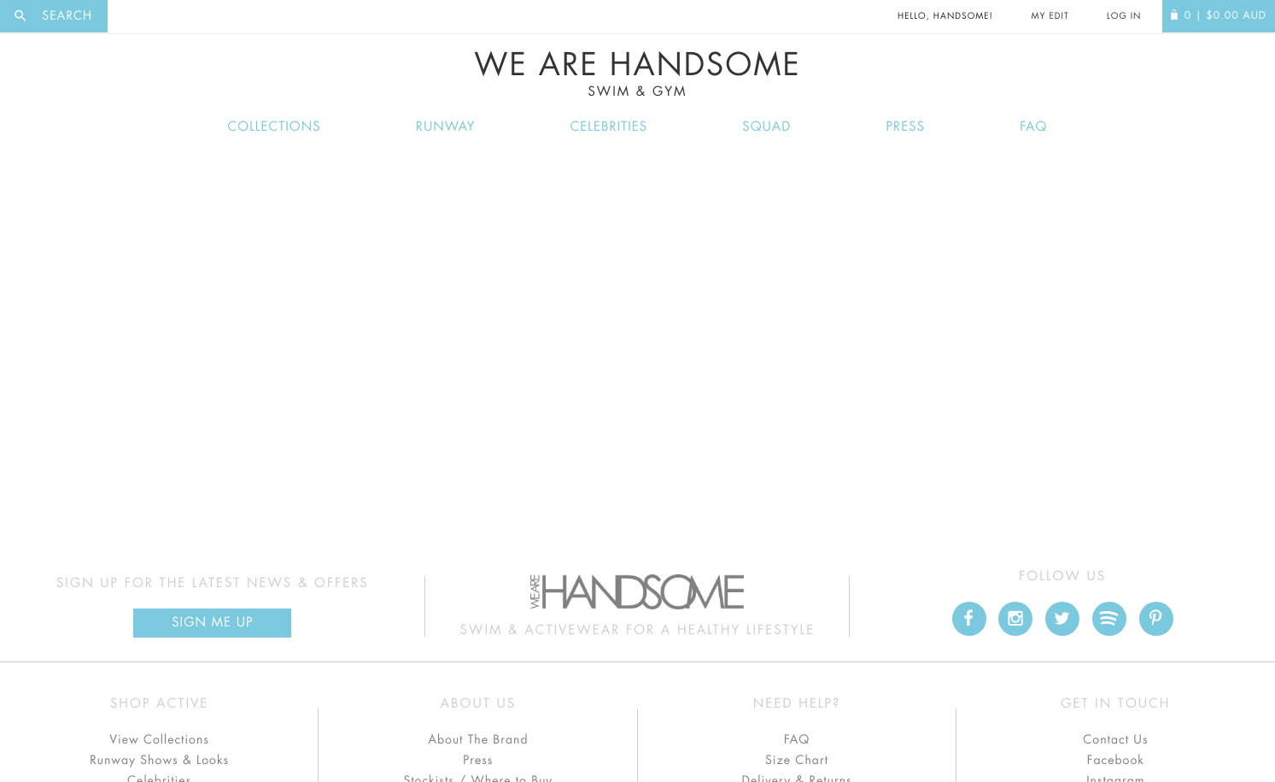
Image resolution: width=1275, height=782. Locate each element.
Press (905, 127)
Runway (446, 127)
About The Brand (478, 740)
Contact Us (1115, 740)
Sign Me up (212, 622)
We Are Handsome (637, 74)
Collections (274, 127)
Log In (1124, 16)
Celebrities (609, 127)
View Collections (159, 740)
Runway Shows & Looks (159, 761)
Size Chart (796, 761)
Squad (766, 127)
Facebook (1115, 761)
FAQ (1033, 127)
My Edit (1049, 16)
